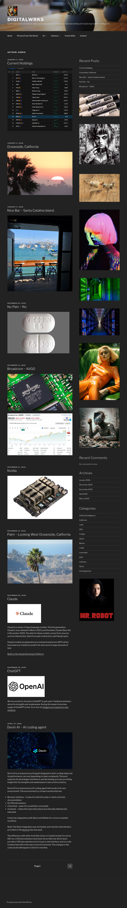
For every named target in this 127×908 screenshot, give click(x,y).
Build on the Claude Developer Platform (25, 654)
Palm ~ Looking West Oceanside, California (39, 534)
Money (82, 543)
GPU (81, 529)
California (83, 520)
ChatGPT (14, 671)
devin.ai (25, 830)
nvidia (81, 548)
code (81, 525)
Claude (12, 599)
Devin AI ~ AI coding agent (26, 727)
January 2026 (84, 480)
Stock (81, 566)
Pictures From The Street (27, 36)
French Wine (70, 36)
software (82, 562)
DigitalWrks (25, 19)
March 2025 (84, 498)
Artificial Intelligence (87, 515)
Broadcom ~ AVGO (21, 369)
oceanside (83, 552)
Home (9, 36)
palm (81, 557)
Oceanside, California (23, 147)
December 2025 (85, 485)
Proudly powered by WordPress (19, 902)
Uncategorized (85, 571)
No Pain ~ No (17, 307)
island (81, 539)
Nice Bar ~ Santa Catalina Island (30, 210)
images (82, 534)
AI (45, 36)
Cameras (56, 36)
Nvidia (12, 471)
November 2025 (86, 489)
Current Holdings (20, 63)
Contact (83, 36)
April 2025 (83, 494)
